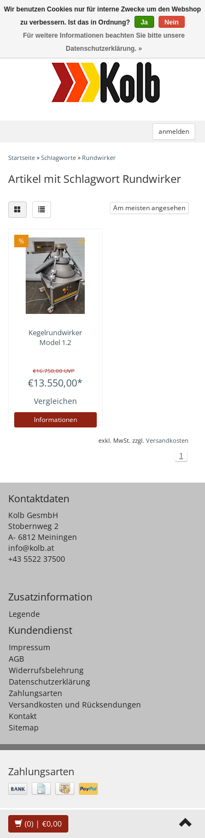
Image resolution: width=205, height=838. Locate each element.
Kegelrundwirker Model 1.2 (55, 337)
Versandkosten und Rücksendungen (75, 704)
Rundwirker (99, 157)
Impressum (29, 647)
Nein (172, 22)
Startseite (21, 157)
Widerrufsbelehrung (46, 670)
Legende (24, 614)
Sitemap (24, 727)
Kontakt (23, 716)
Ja (144, 22)
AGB (16, 658)
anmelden (174, 131)
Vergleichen (55, 401)
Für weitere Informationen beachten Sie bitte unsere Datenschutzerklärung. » (104, 42)
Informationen (55, 419)
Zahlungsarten (35, 693)
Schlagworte (58, 157)
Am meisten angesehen (149, 207)
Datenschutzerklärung (49, 681)
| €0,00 (38, 823)
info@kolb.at (31, 548)
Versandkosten (167, 440)
